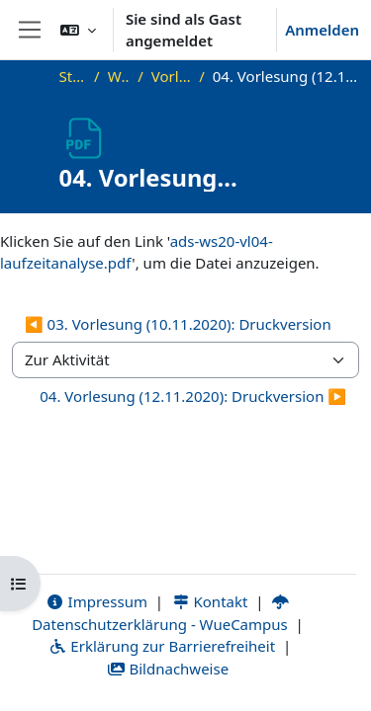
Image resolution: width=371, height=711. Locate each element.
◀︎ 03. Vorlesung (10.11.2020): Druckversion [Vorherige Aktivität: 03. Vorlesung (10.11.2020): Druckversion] (178, 324)
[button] (78, 29)
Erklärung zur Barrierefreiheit (161, 646)
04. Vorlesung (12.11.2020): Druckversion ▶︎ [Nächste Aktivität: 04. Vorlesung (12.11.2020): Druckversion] (193, 396)
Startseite (72, 76)
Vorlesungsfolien (171, 76)
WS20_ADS (119, 76)
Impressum (96, 601)
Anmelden (322, 30)
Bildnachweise (168, 668)
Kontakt (209, 601)
